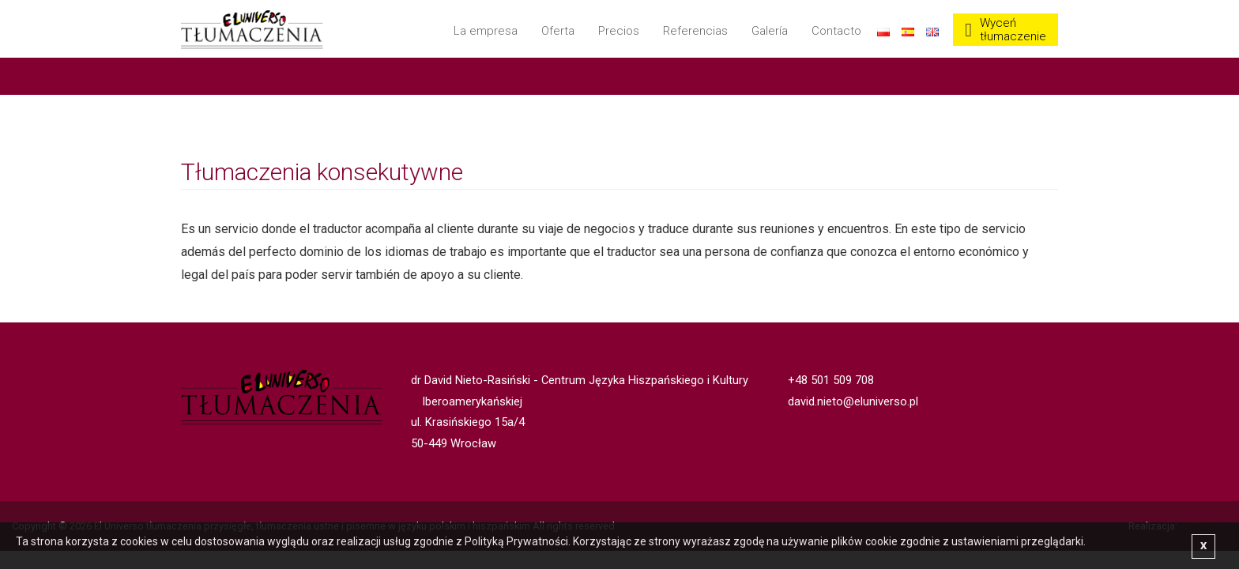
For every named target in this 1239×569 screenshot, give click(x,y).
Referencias (695, 31)
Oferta (557, 31)
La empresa (486, 31)
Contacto (836, 31)
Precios (618, 31)
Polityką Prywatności (516, 541)
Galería (769, 31)
